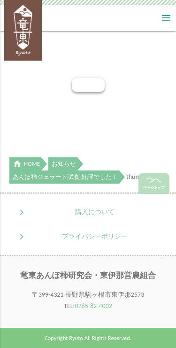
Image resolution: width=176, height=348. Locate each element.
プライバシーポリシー (95, 236)
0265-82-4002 (93, 306)
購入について (95, 212)
